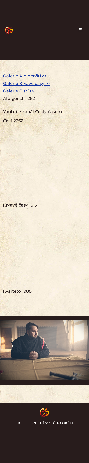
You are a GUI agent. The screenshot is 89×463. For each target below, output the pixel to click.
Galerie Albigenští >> (25, 75)
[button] (80, 29)
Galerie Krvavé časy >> (26, 83)
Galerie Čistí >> (19, 91)
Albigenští (16, 406)
